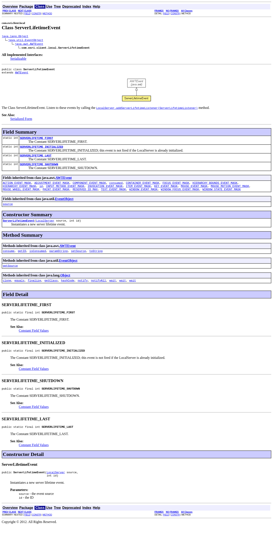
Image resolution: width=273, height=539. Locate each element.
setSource (78, 259)
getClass (51, 290)
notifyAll (98, 290)
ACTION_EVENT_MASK (17, 188)
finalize (34, 290)
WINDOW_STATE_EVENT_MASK (221, 195)
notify (83, 290)
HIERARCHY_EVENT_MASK (19, 192)
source (8, 211)
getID (22, 259)
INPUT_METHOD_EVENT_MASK (65, 192)
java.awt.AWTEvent (29, 44)
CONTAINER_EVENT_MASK (142, 188)
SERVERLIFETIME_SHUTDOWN (39, 169)
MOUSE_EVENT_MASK (194, 192)
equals (20, 290)
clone (7, 290)
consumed (115, 188)
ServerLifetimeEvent (18, 228)
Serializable (18, 59)
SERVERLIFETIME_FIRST (36, 140)
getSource (10, 274)
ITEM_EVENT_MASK (138, 192)
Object (65, 284)
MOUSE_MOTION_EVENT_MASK (230, 192)
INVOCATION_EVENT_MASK (105, 192)
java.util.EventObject (25, 40)
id (41, 192)
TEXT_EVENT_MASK (113, 195)
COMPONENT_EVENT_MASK (89, 188)
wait (112, 290)
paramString (58, 259)
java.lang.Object (15, 37)
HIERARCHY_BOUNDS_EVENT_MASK (214, 188)
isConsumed (37, 259)
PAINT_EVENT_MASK (56, 195)
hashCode (67, 290)
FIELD (27, 13)
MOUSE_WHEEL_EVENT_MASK (21, 195)
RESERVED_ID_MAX (85, 195)
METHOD (47, 13)
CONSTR (36, 13)
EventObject (64, 205)
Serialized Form (21, 121)
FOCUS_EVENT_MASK (176, 188)
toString (96, 259)
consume (9, 259)
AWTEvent (21, 74)
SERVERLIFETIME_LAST (35, 159)
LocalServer (45, 228)
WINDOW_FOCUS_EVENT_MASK (180, 195)
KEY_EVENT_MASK (165, 192)
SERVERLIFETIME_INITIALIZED (41, 150)
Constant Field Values (34, 341)
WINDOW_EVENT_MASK (143, 195)
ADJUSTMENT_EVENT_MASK (51, 188)
